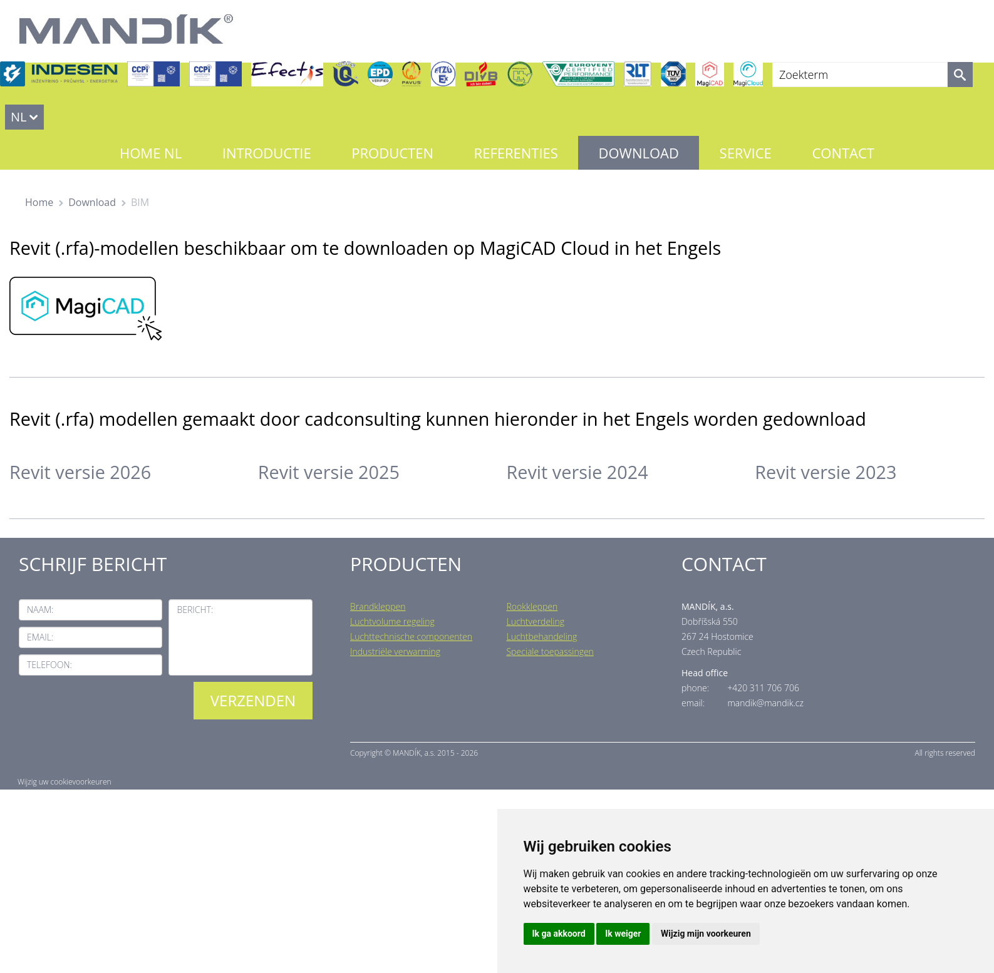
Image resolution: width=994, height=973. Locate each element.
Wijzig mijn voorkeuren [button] (706, 934)
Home (39, 202)
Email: (40, 637)
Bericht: (195, 609)
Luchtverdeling (535, 621)
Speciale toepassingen (549, 651)
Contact (843, 152)
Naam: (40, 609)
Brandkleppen (378, 606)
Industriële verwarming (395, 651)
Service (746, 152)
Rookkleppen (531, 606)
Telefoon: (49, 665)
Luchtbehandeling (541, 636)
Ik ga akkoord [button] (559, 934)
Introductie (266, 152)
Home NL (151, 152)
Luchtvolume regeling (392, 621)
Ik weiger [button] (623, 934)
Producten (392, 152)
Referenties (516, 152)
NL (19, 116)
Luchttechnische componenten (411, 636)
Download (639, 152)
